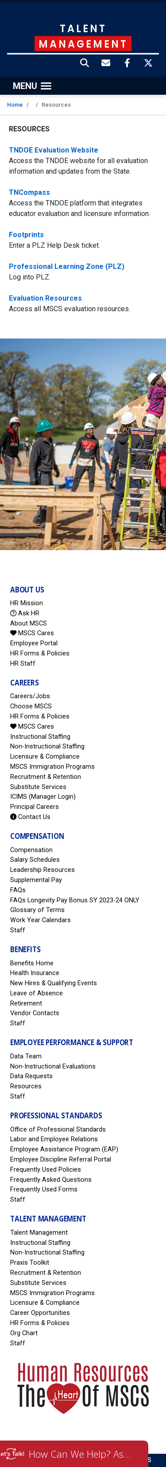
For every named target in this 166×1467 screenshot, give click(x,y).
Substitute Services (38, 787)
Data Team (26, 1056)
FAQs (18, 890)
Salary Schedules (35, 860)
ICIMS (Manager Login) (43, 797)
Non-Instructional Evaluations (53, 1066)
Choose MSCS (31, 706)
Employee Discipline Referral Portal (60, 1159)
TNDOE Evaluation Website (53, 150)
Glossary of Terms (37, 910)
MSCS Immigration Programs (52, 767)
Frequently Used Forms (43, 1189)
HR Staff (22, 663)
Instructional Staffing (40, 737)
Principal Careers (34, 807)
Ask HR (24, 613)
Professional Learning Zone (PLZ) (66, 266)
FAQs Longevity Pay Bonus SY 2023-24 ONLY (74, 900)
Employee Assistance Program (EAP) (64, 1149)
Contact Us (30, 817)
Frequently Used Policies (45, 1169)
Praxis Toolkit (29, 1262)
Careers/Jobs (30, 696)
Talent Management (39, 1232)
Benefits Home (32, 963)
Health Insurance (34, 973)
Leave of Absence (36, 993)
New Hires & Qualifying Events (53, 983)
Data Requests (31, 1076)
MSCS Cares (32, 633)
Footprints (26, 235)
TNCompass (29, 192)
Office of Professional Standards (58, 1129)
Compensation (31, 850)
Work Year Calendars (40, 920)
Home (15, 104)
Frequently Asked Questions (51, 1180)
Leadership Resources (42, 870)
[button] (85, 64)
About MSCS (28, 623)
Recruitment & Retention (45, 777)
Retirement (26, 1003)
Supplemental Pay (36, 880)
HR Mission (26, 603)
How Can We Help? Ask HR (82, 1454)
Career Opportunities (40, 1313)
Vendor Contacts (34, 1013)
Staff (17, 930)
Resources (26, 1086)
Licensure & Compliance (45, 756)
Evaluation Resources (45, 298)
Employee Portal (34, 643)
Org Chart (24, 1333)
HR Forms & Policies (39, 653)
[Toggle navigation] (32, 86)
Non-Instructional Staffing (47, 746)
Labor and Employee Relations (54, 1139)
